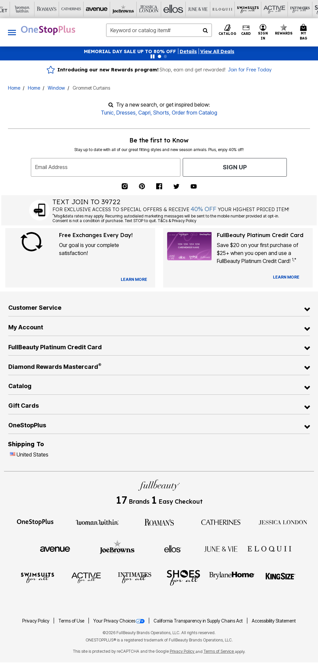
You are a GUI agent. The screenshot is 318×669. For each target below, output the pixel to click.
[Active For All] (86, 577)
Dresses (126, 112)
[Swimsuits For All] (37, 577)
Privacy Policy (36, 621)
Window (56, 88)
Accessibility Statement (274, 621)
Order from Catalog (194, 112)
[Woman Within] (97, 521)
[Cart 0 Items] (304, 32)
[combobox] (159, 30)
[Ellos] (172, 548)
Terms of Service (219, 651)
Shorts (161, 112)
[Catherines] (221, 521)
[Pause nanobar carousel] (152, 56)
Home (14, 88)
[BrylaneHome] (232, 577)
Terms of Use (71, 621)
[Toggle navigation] (12, 32)
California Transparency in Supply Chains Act (199, 621)
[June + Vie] (220, 548)
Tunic (107, 112)
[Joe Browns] (117, 547)
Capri (144, 112)
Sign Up (235, 167)
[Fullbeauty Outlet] (158, 599)
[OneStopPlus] (35, 521)
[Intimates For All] (134, 577)
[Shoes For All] (183, 577)
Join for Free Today (250, 70)
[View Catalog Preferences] (134, 280)
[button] (188, 51)
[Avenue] (55, 548)
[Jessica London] (283, 521)
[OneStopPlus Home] (48, 30)
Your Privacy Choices (119, 621)
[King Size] (280, 577)
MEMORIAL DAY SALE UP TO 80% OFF (130, 51)
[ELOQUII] (269, 548)
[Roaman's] (159, 521)
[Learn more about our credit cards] (286, 277)
